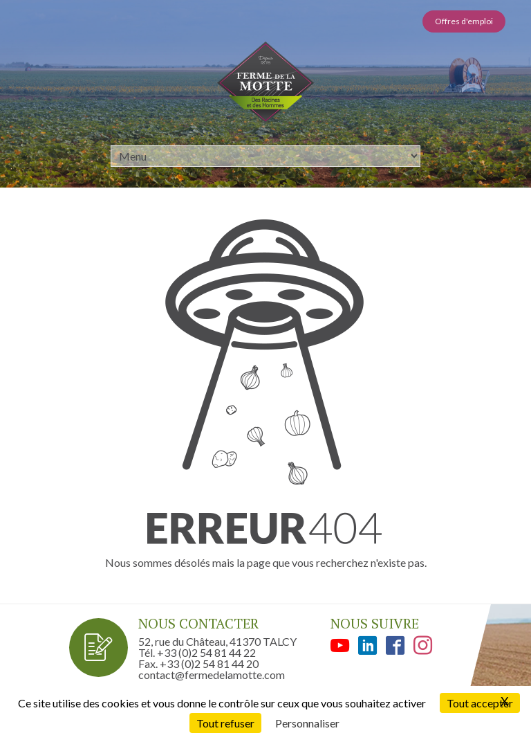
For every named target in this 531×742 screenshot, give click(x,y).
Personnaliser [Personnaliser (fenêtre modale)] (307, 723)
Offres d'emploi (464, 21)
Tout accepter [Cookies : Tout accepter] (480, 702)
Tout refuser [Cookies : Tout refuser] (225, 723)
